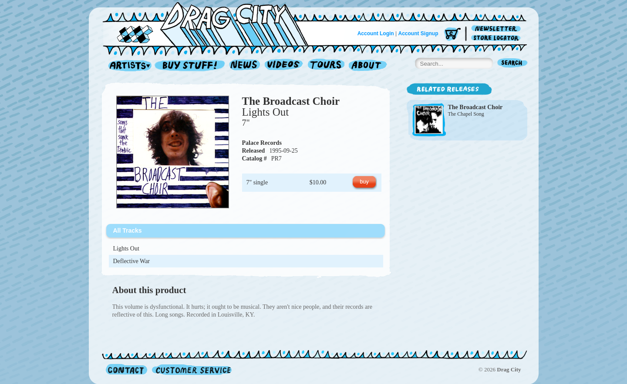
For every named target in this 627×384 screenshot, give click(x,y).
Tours (326, 66)
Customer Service (191, 369)
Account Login (375, 33)
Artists (128, 66)
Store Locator (497, 38)
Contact (126, 369)
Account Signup (418, 33)
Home (211, 23)
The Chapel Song (466, 114)
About (368, 66)
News (245, 66)
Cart (452, 34)
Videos (284, 66)
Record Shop (191, 66)
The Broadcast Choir (291, 101)
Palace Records (262, 143)
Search (512, 63)
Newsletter (497, 28)
